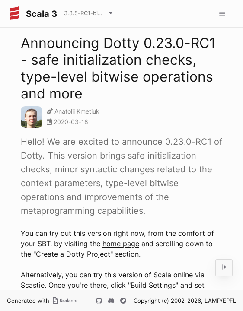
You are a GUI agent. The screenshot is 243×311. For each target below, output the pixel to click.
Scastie (33, 285)
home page (120, 243)
